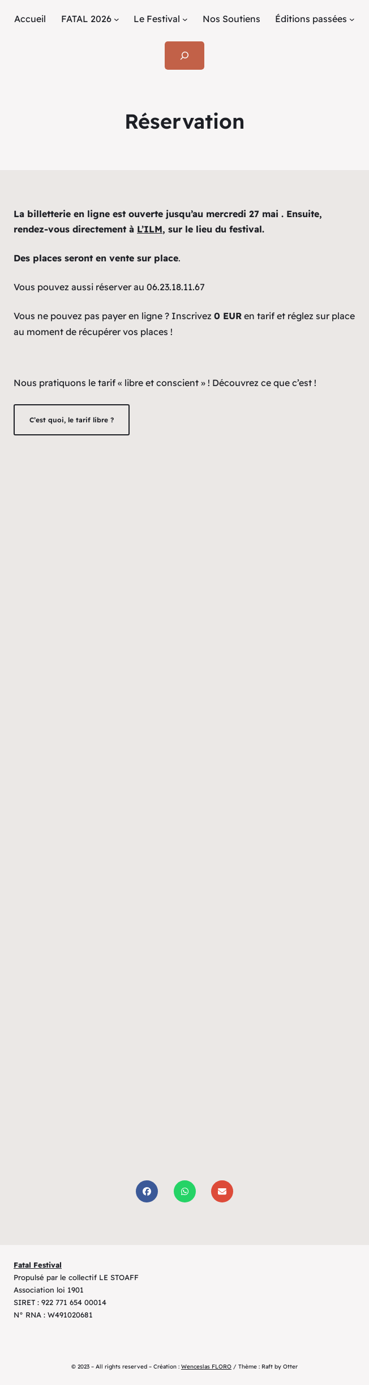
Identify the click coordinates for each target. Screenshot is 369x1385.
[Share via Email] (222, 1191)
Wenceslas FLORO (206, 1366)
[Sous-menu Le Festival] (185, 19)
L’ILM (149, 229)
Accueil (30, 18)
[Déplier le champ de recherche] (185, 55)
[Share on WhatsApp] (185, 1191)
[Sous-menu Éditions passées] (352, 19)
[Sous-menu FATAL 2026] (116, 19)
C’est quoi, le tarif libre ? (71, 420)
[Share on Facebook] (147, 1191)
